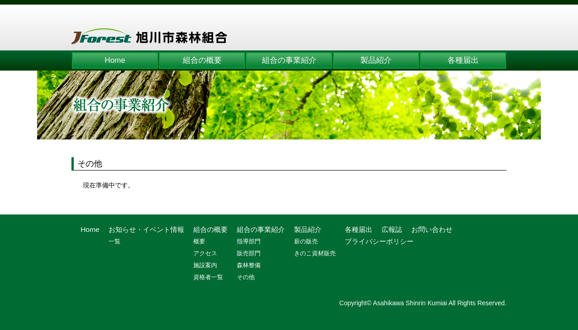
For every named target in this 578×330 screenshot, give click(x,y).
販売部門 (249, 253)
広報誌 (392, 229)
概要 (199, 241)
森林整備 (249, 265)
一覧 (114, 241)
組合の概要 (202, 60)
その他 (246, 277)
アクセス (205, 253)
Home (115, 60)
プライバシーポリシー (379, 241)
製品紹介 (376, 60)
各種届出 (463, 60)
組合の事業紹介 (289, 60)
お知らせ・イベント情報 (146, 229)
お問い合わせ (432, 229)
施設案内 (205, 265)
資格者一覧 (208, 277)
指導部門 (249, 241)
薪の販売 (306, 241)
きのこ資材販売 (315, 253)
